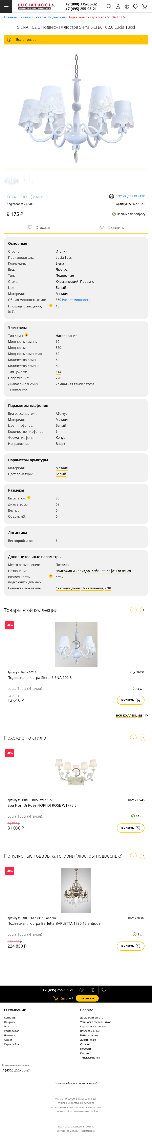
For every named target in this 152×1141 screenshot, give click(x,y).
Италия (39, 196)
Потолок (62, 565)
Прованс (87, 281)
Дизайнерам (88, 1040)
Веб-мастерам (89, 1035)
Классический (67, 281)
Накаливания (66, 336)
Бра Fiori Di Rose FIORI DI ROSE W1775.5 (42, 805)
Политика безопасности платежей (76, 1083)
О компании (15, 1009)
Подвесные (57, 17)
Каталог (25, 17)
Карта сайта (11, 1044)
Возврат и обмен (90, 1031)
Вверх (60, 443)
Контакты (10, 1017)
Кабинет (98, 571)
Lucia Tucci (18, 196)
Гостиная (123, 571)
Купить (130, 700)
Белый (61, 287)
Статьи (84, 1053)
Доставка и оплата (91, 1017)
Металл (62, 293)
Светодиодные (68, 588)
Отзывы (85, 1044)
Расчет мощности (76, 300)
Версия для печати (127, 196)
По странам (11, 1026)
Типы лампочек (90, 1057)
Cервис (86, 1009)
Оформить (87, 998)
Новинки (9, 1035)
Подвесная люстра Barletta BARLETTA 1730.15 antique (54, 923)
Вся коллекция (132, 715)
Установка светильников (95, 1022)
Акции (8, 1040)
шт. (60, 998)
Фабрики (9, 1022)
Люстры (39, 17)
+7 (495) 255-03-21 (81, 8)
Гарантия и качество (93, 1026)
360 (58, 347)
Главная (10, 17)
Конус (60, 437)
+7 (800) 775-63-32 (81, 4)
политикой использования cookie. (77, 1111)
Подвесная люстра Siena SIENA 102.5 (39, 677)
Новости (85, 1048)
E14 (58, 372)
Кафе (111, 571)
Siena (60, 263)
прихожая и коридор (73, 571)
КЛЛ (108, 588)
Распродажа (11, 1031)
